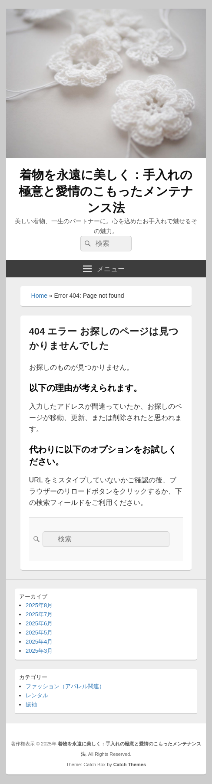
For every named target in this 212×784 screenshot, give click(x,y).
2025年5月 (39, 632)
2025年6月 (39, 623)
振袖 (31, 704)
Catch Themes (129, 764)
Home (39, 295)
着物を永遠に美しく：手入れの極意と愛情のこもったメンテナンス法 (106, 191)
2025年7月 (39, 614)
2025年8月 (39, 605)
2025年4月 (39, 641)
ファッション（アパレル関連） (65, 686)
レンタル (37, 695)
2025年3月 (39, 650)
